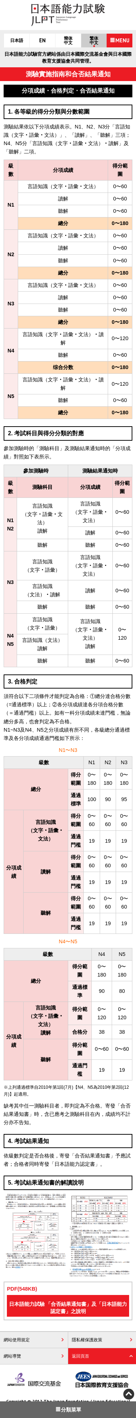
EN (42, 40)
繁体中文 (94, 40)
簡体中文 (68, 40)
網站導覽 (12, 1356)
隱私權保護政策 (87, 1339)
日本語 (16, 40)
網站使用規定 (17, 1339)
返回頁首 (80, 1356)
